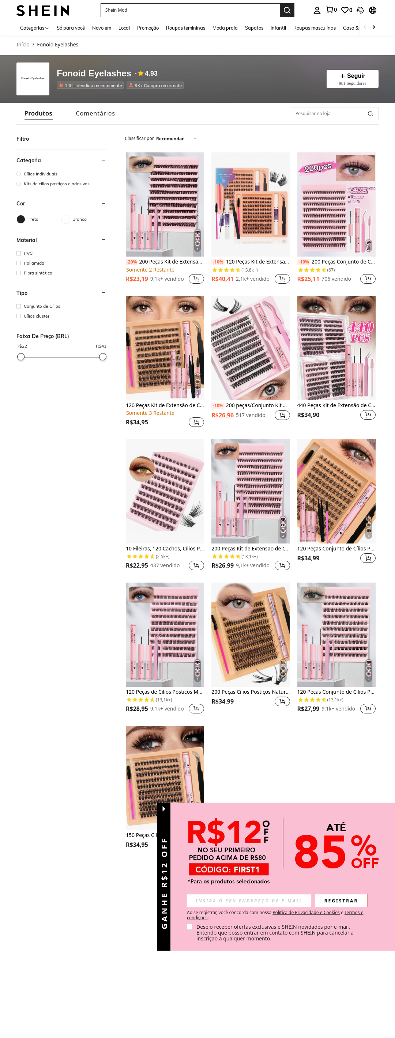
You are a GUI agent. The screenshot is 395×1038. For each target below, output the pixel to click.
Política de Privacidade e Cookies (305, 912)
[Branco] (83, 219)
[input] (249, 900)
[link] (331, 9)
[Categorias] (34, 27)
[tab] (39, 113)
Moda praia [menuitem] (225, 28)
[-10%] (217, 262)
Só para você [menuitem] (71, 28)
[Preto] (38, 219)
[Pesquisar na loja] (335, 113)
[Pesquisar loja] (370, 113)
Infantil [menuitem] (278, 28)
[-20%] (132, 262)
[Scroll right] (373, 27)
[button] (190, 10)
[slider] (21, 356)
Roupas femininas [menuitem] (185, 28)
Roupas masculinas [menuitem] (314, 28)
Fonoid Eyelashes (94, 73)
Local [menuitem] (124, 28)
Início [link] (23, 45)
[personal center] (317, 10)
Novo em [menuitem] (101, 28)
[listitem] (92, 85)
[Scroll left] (365, 27)
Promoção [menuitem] (148, 28)
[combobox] (162, 138)
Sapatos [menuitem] (254, 28)
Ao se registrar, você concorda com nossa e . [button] (275, 915)
